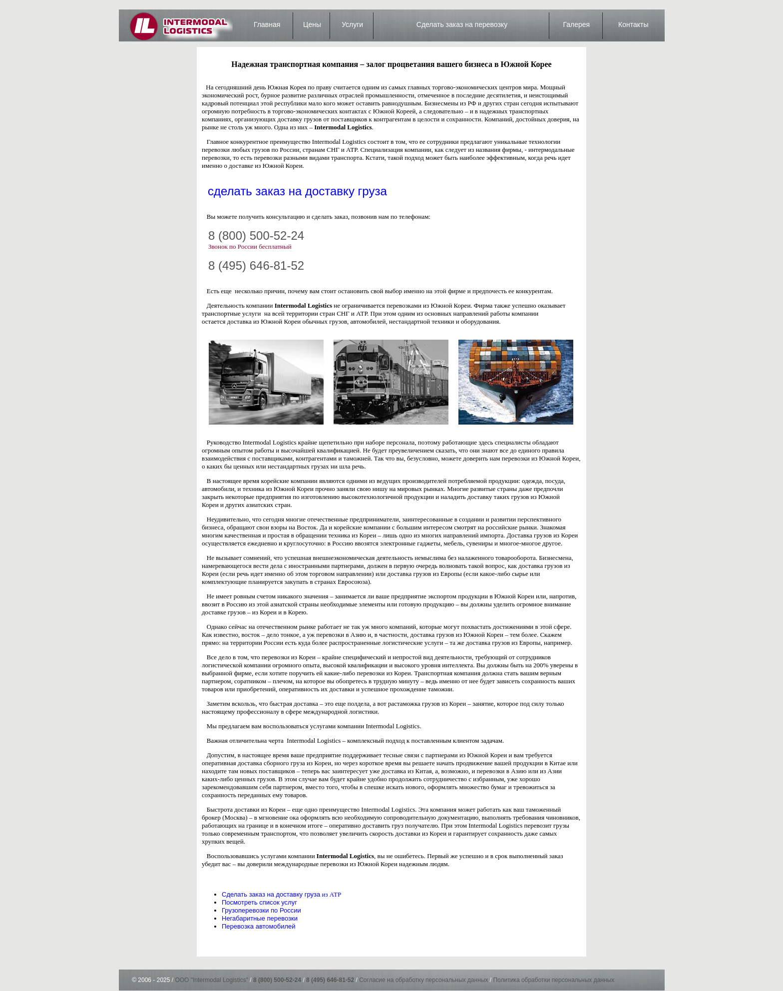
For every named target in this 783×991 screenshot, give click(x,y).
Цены (312, 24)
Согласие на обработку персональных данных (423, 980)
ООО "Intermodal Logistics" (211, 980)
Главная (267, 24)
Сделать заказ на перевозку (461, 24)
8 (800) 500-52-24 (256, 235)
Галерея (576, 24)
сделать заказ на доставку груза (297, 191)
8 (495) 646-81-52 (256, 265)
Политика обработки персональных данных (553, 980)
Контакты (633, 24)
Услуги (352, 24)
